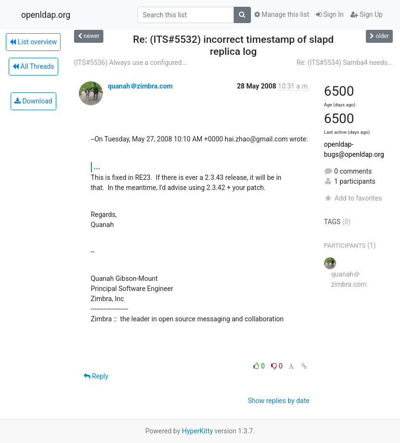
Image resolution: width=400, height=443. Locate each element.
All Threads (33, 66)
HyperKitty (197, 431)
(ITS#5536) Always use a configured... (131, 62)
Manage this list (281, 14)
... (97, 166)
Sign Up (366, 14)
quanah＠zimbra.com (140, 86)
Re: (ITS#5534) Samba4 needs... (345, 62)
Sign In (330, 14)
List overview (33, 42)
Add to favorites (353, 198)
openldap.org (45, 15)
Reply (96, 376)
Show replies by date (278, 401)
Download (33, 101)
